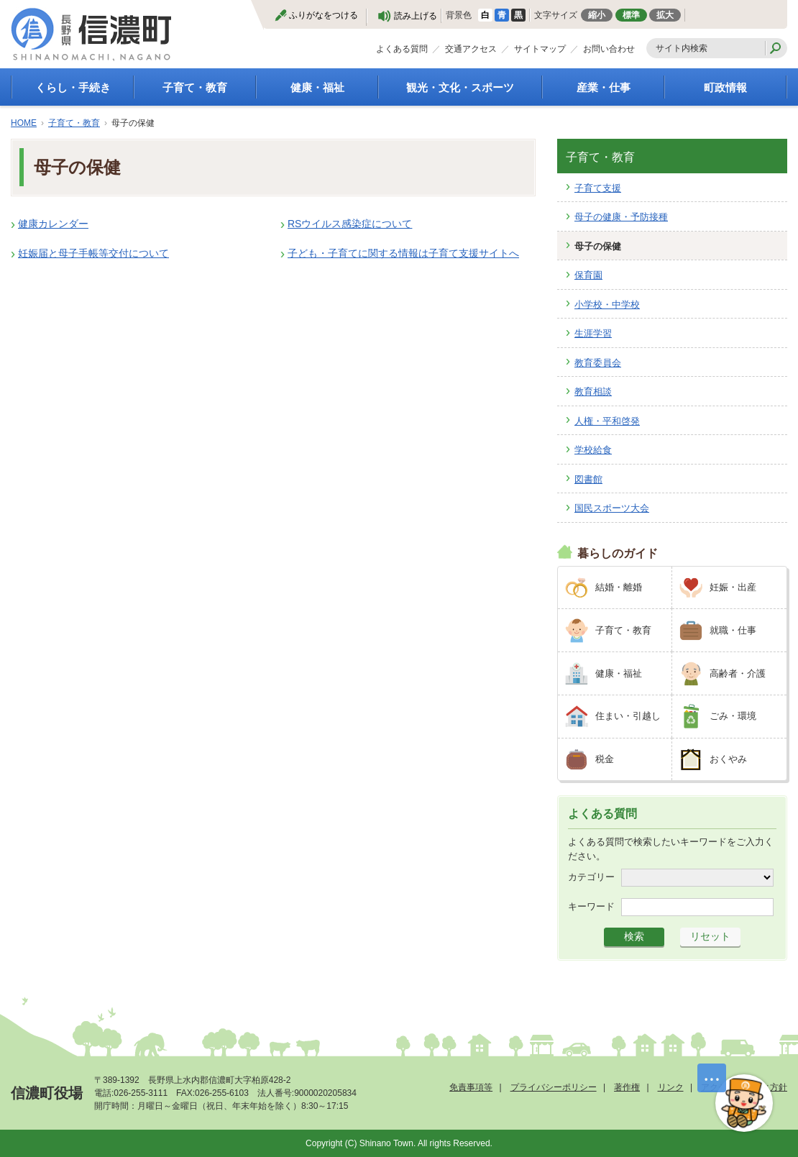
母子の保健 (597, 246)
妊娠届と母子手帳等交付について (93, 253)
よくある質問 (402, 49)
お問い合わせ (609, 49)
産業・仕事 (603, 87)
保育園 (588, 275)
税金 (604, 759)
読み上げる (415, 16)
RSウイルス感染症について (350, 223)
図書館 (588, 479)
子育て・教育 (194, 87)
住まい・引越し (628, 715)
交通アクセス (471, 49)
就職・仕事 (733, 630)
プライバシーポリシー (553, 1087)
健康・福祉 (317, 87)
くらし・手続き (73, 87)
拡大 (665, 15)
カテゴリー (591, 877)
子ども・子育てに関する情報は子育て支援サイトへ (403, 253)
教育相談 (593, 391)
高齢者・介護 (738, 673)
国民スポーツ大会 (611, 508)
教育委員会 (597, 362)
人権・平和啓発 (607, 421)
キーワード (591, 906)
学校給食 (593, 449)
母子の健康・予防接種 (621, 216)
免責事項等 (470, 1087)
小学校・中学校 (607, 304)
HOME (24, 123)
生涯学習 (593, 333)
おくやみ (728, 759)
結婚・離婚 (618, 587)
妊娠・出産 (733, 587)
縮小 (596, 15)
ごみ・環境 (733, 715)
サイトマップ (540, 49)
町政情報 (725, 87)
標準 (631, 15)
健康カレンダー (53, 223)
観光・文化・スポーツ (460, 87)
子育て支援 (597, 188)
